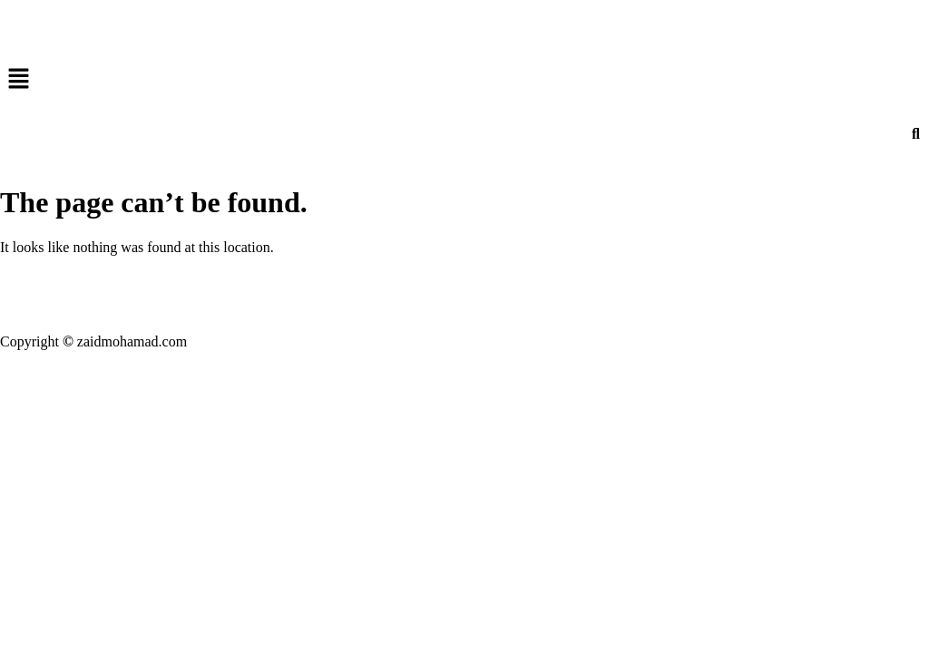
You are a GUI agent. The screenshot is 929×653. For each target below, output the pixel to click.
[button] (464, 80)
